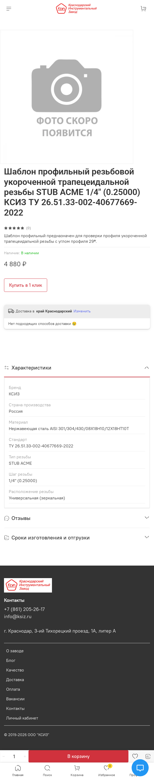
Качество (15, 670)
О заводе (15, 650)
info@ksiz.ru (17, 616)
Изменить (82, 311)
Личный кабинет (22, 718)
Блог (10, 660)
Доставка (15, 679)
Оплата (13, 689)
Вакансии (15, 698)
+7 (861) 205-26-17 (24, 609)
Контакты (15, 708)
